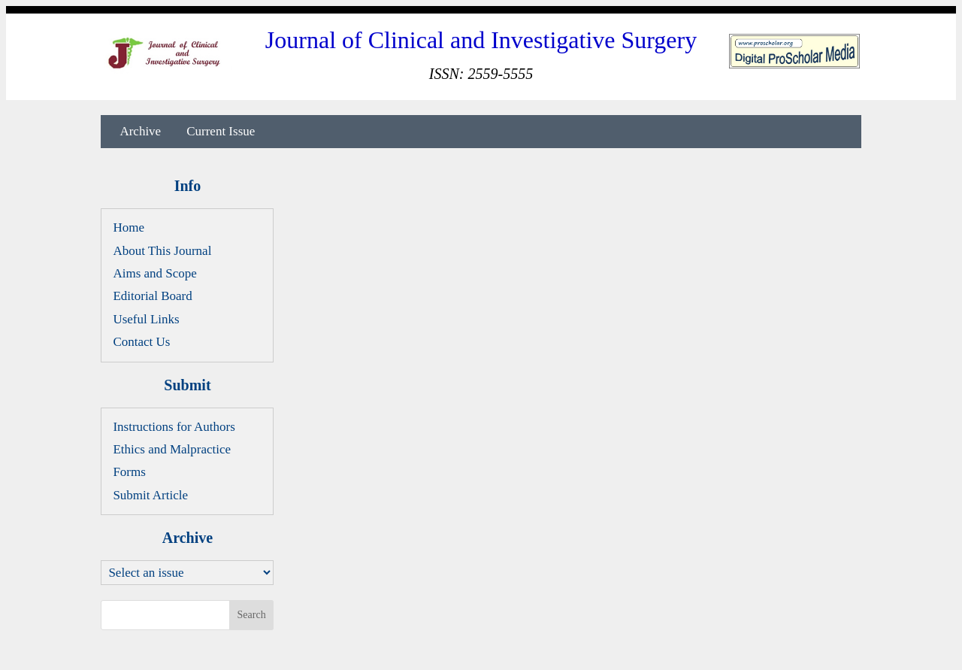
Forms (129, 472)
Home (128, 227)
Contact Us (141, 342)
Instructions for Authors (173, 427)
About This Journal (162, 251)
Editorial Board (152, 296)
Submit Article (150, 495)
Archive (140, 131)
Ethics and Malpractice (172, 449)
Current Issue (220, 131)
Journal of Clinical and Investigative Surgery (481, 39)
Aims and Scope (154, 273)
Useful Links (146, 319)
